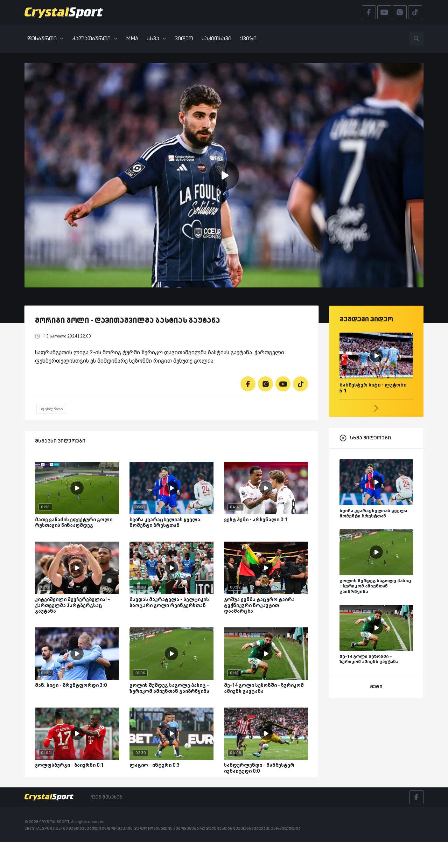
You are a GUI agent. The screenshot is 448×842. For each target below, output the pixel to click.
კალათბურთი (95, 38)
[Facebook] (247, 383)
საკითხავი (216, 38)
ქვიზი (248, 38)
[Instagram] (265, 383)
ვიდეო (184, 38)
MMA (132, 38)
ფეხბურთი (45, 38)
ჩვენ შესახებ (106, 797)
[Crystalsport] (63, 12)
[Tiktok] (300, 383)
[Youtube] (282, 383)
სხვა (156, 38)
